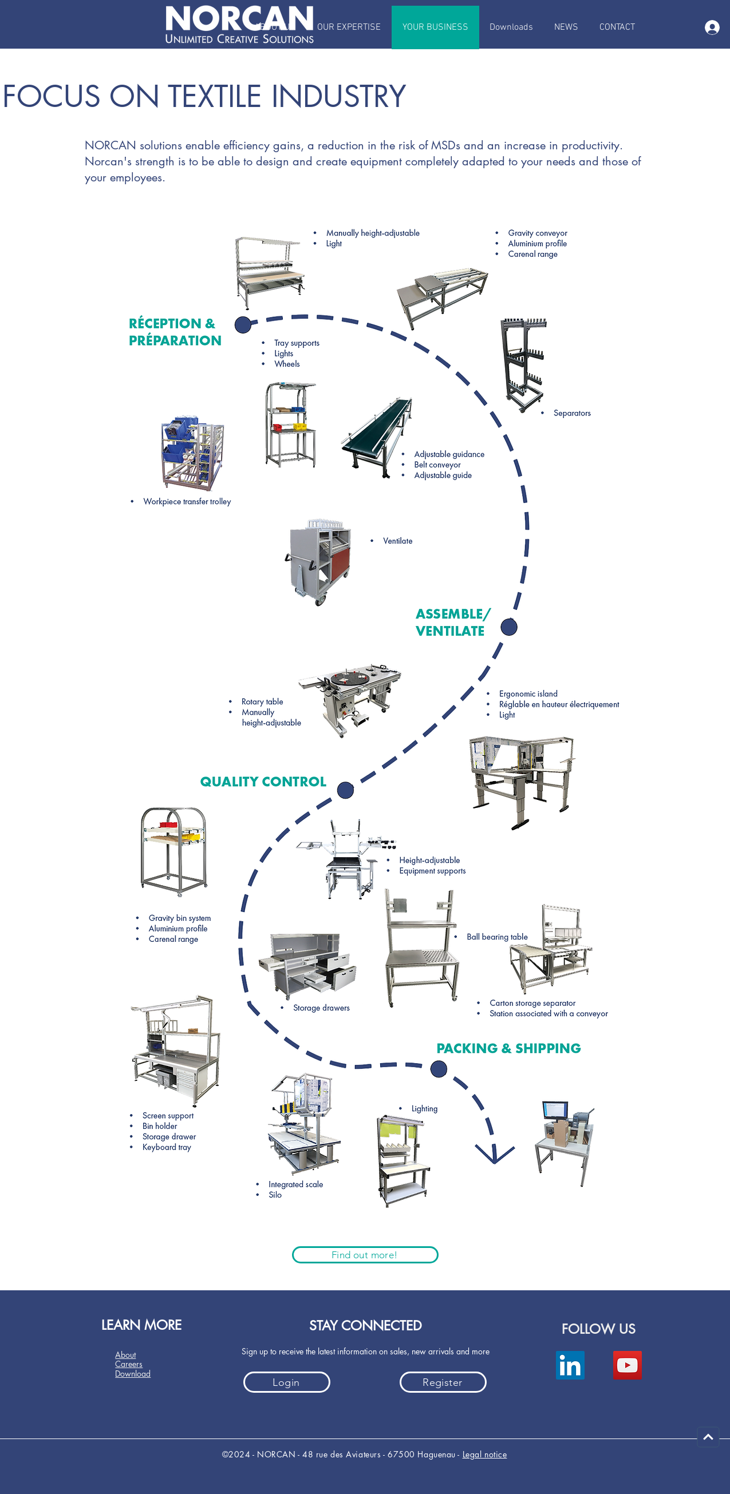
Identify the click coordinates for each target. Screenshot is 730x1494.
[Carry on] (708, 1437)
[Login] (286, 1382)
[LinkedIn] (570, 1365)
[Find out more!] (365, 1254)
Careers (129, 1363)
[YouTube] (627, 1365)
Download (133, 1373)
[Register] (443, 1382)
